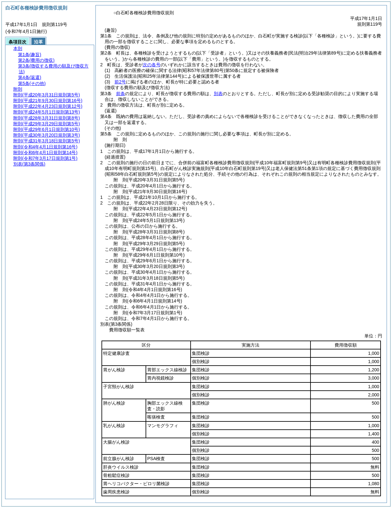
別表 (218, 93)
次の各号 (151, 64)
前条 (120, 93)
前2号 (120, 81)
